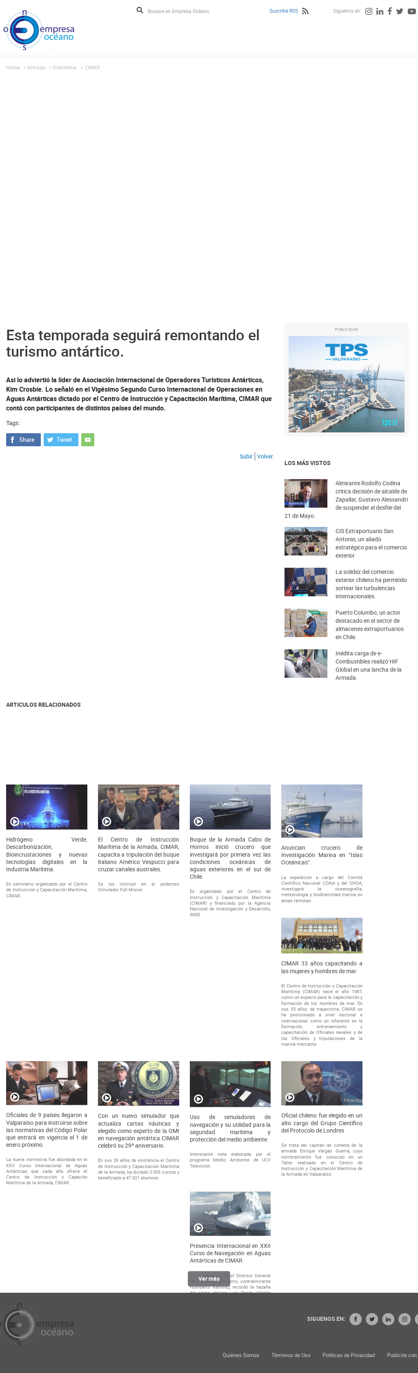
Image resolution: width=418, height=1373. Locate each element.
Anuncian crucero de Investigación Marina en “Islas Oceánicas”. (321, 1033)
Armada (36, 67)
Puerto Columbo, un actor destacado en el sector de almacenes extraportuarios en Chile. (370, 635)
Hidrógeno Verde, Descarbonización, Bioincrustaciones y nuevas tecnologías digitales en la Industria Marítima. (46, 1032)
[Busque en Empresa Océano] (184, 10)
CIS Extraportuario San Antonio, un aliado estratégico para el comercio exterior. (371, 554)
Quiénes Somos (311, 1355)
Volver (265, 456)
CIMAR (92, 67)
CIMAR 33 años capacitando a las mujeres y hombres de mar (321, 1145)
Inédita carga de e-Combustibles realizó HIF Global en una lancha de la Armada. (369, 676)
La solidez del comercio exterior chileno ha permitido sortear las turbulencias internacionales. (371, 594)
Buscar (140, 10)
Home (13, 67)
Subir (246, 456)
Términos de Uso (361, 1355)
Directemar (65, 67)
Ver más (209, 1283)
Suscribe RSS (283, 10)
